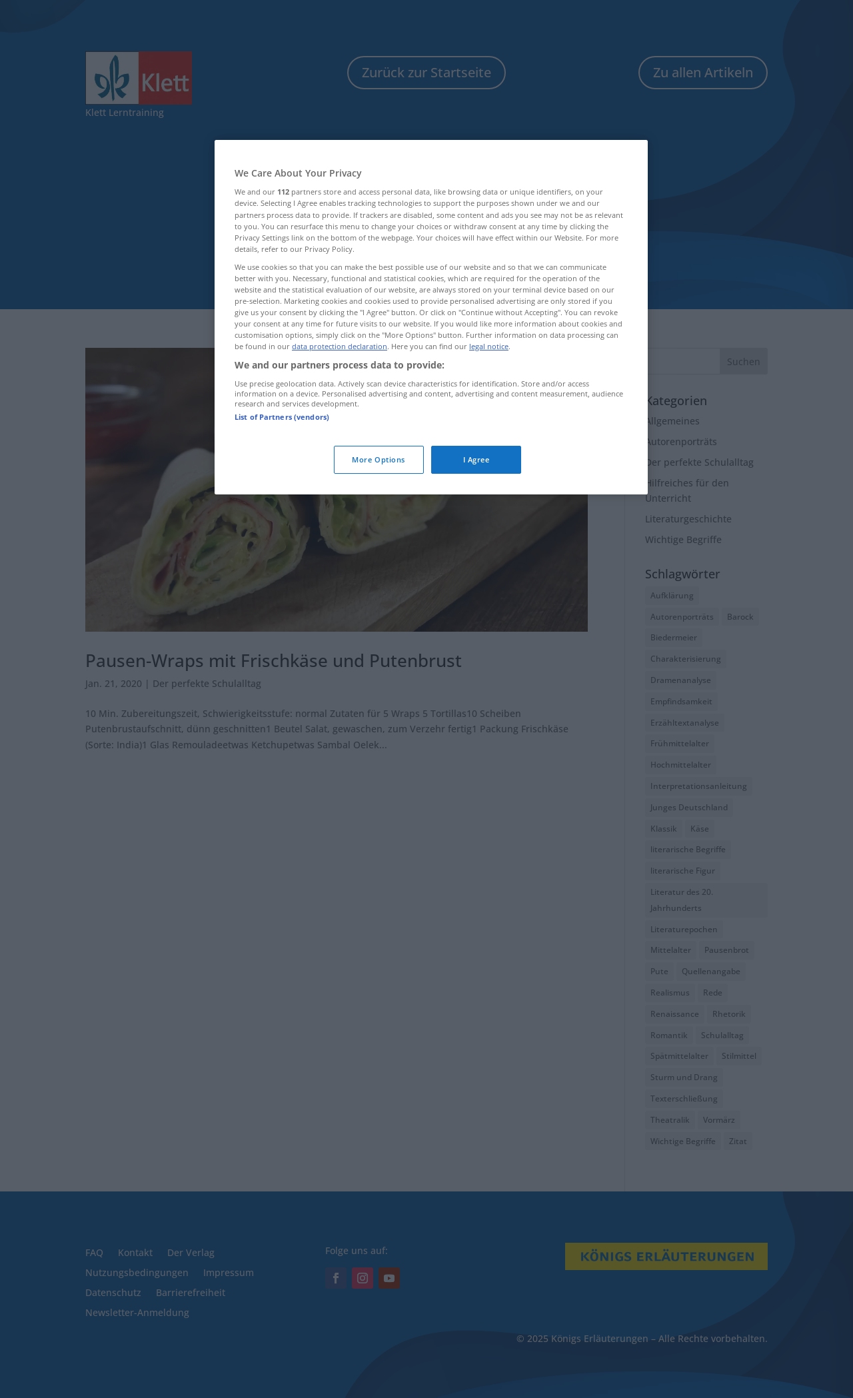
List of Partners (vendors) (282, 417)
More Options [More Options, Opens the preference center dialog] (378, 459)
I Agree (476, 459)
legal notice (488, 346)
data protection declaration (339, 346)
